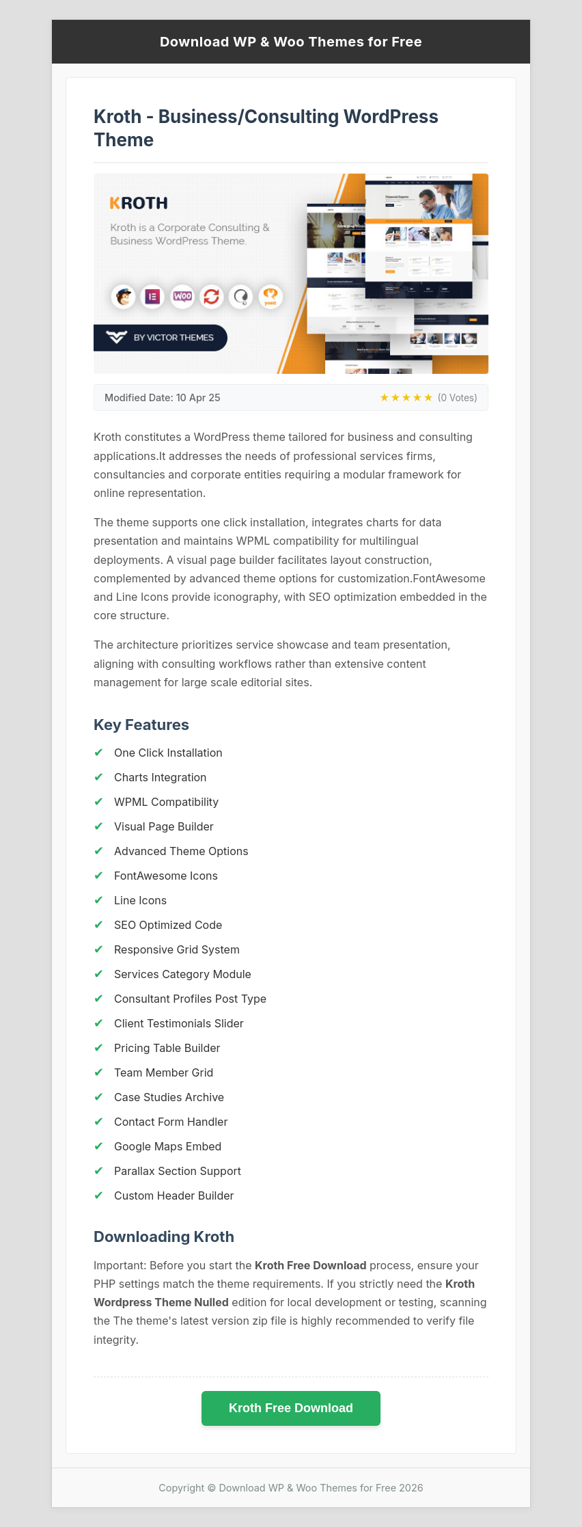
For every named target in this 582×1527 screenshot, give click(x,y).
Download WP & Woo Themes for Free (291, 41)
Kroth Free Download (291, 1408)
